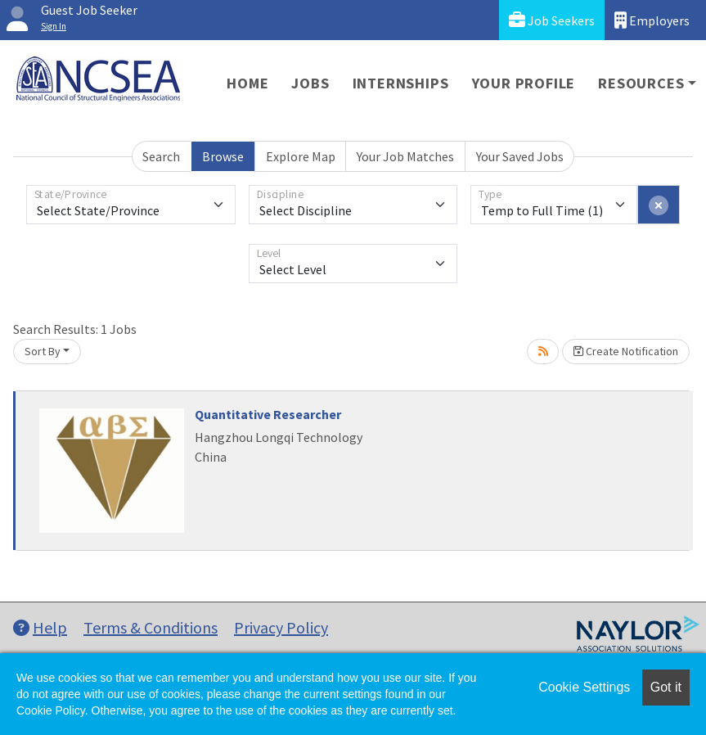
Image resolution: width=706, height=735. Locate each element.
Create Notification (625, 351)
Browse (223, 156)
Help (40, 627)
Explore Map (300, 156)
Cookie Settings (584, 687)
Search (161, 156)
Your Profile (524, 83)
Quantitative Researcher (268, 414)
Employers (652, 20)
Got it (665, 687)
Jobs (310, 83)
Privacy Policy (281, 627)
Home (247, 83)
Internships (401, 83)
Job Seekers (552, 20)
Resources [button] (641, 83)
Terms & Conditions (150, 627)
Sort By (43, 351)
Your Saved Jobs (520, 156)
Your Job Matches (405, 156)
